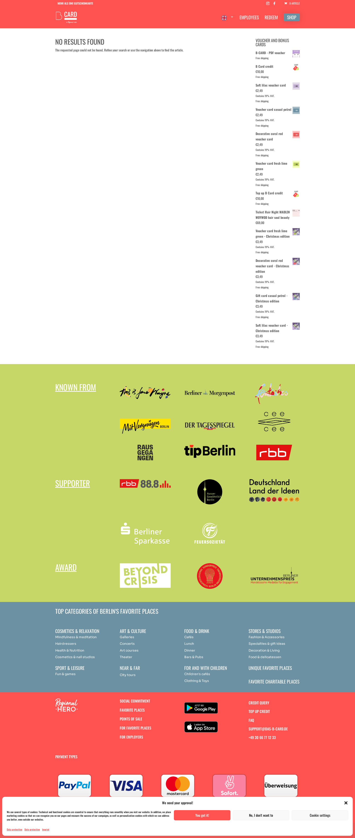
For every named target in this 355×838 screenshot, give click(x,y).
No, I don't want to (261, 815)
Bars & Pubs (193, 657)
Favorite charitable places (274, 681)
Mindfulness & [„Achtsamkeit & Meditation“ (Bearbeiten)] (66, 637)
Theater (126, 657)
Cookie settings (320, 815)
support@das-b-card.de (268, 729)
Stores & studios (265, 631)
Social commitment (135, 701)
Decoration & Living (264, 650)
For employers (131, 737)
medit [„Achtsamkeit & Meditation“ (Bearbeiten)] (83, 637)
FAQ (251, 720)
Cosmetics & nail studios (75, 657)
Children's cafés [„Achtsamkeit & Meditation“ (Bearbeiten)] (197, 674)
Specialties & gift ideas (267, 644)
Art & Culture (133, 631)
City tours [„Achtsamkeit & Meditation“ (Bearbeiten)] (128, 675)
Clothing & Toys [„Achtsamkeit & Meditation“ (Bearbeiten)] (196, 681)
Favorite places (132, 710)
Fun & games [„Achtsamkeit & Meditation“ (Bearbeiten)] (65, 674)
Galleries (127, 637)
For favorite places (135, 728)
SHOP (291, 17)
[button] (346, 803)
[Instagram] (268, 4)
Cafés (189, 637)
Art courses (129, 650)
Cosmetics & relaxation (77, 631)
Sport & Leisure (69, 667)
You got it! (202, 815)
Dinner (189, 650)
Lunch (189, 644)
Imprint (45, 829)
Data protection (14, 829)
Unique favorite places (270, 667)
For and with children (205, 667)
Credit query (259, 702)
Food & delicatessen (265, 657)
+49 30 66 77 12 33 (262, 737)
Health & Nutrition (69, 650)
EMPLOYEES (249, 18)
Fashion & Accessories (267, 637)
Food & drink (196, 631)
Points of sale (131, 719)
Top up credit (259, 711)
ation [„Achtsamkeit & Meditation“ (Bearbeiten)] (93, 637)
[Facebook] (274, 4)
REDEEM (271, 18)
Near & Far (130, 667)
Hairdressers (65, 644)
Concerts (127, 644)
